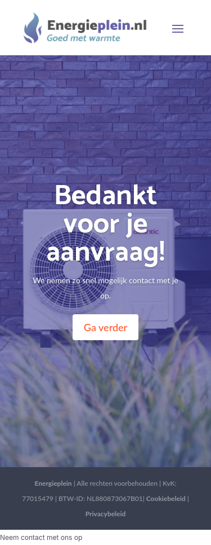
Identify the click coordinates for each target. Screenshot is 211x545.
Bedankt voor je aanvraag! (105, 224)
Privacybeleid (106, 513)
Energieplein (52, 483)
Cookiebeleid (166, 498)
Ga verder (105, 327)
